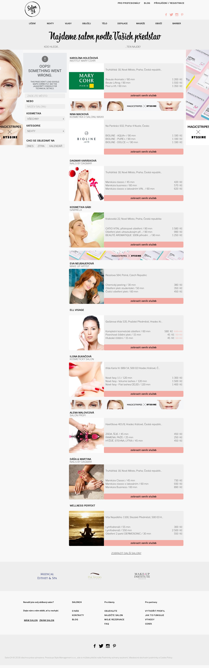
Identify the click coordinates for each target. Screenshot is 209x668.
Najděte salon (113, 615)
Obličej (86, 23)
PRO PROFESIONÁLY (129, 3)
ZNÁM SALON (46, 620)
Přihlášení (161, 3)
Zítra (41, 146)
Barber (176, 23)
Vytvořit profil (155, 611)
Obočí (158, 23)
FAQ (106, 624)
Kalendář (55, 146)
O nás (75, 611)
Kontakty (78, 615)
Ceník (148, 624)
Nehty (50, 23)
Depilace (122, 23)
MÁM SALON (31, 620)
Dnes (30, 146)
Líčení (32, 23)
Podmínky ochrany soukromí (115, 657)
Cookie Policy (166, 657)
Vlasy (68, 23)
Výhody (149, 619)
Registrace (177, 3)
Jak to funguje (154, 615)
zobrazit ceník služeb (144, 95)
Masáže (140, 23)
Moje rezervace (114, 619)
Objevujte (110, 611)
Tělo (104, 23)
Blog (75, 619)
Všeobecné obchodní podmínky (144, 657)
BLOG (147, 3)
